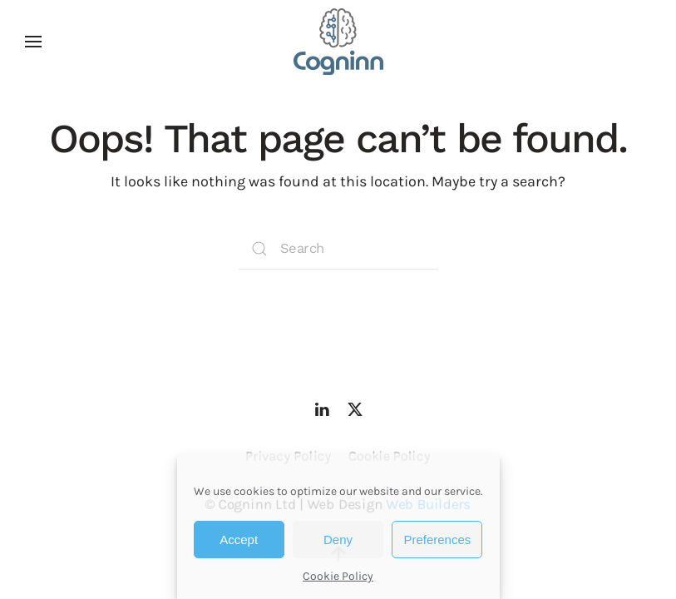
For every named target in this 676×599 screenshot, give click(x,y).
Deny (338, 539)
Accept (239, 539)
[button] (33, 41)
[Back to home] (338, 41)
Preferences (437, 539)
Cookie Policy (338, 576)
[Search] (338, 249)
